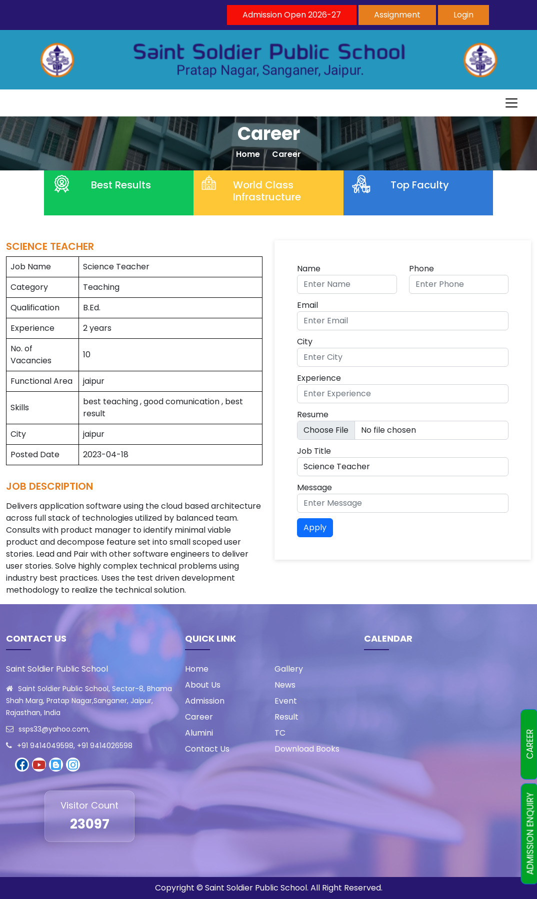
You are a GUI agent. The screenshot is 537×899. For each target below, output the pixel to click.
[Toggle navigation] (511, 102)
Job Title (314, 451)
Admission (204, 701)
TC (280, 733)
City (304, 341)
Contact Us (207, 749)
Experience (319, 378)
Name (308, 268)
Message (314, 487)
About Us (202, 685)
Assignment (397, 14)
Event (285, 701)
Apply (315, 527)
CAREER (530, 745)
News (285, 685)
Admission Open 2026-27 (291, 14)
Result (286, 717)
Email (307, 305)
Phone (421, 268)
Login (464, 14)
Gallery (288, 669)
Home (248, 154)
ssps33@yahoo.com (53, 729)
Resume (312, 414)
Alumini (199, 733)
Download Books (307, 749)
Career (286, 154)
